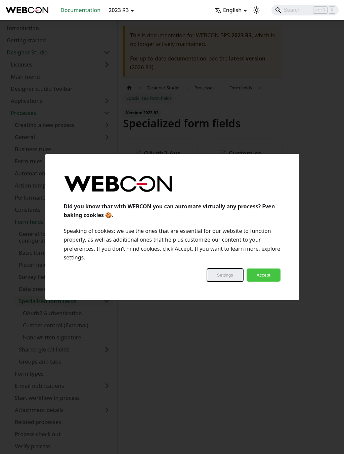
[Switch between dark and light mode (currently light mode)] (256, 10)
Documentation (80, 10)
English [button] (228, 10)
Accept (263, 275)
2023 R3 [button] (119, 10)
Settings (225, 275)
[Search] (305, 10)
